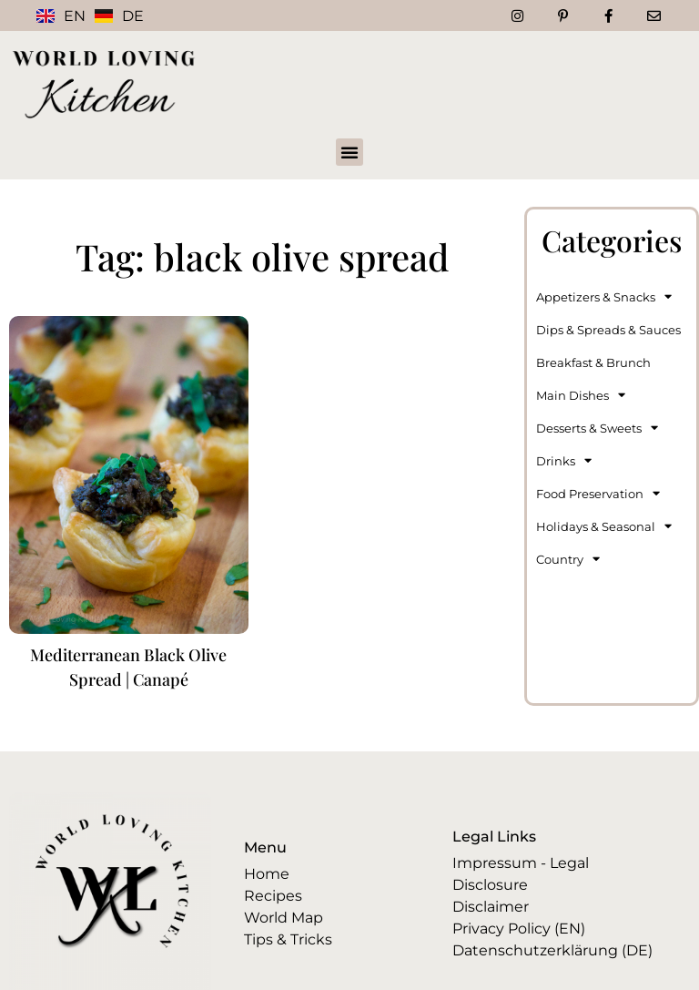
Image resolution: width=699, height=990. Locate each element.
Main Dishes (580, 395)
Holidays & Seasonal (604, 526)
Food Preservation (598, 493)
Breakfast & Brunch (593, 362)
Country (568, 559)
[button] (349, 152)
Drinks (564, 460)
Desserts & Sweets (597, 428)
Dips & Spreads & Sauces (608, 329)
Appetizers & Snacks (604, 296)
